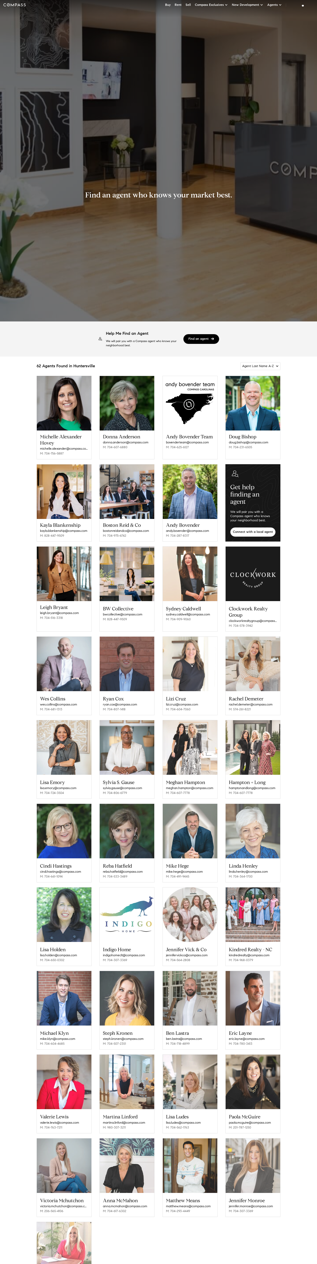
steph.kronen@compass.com (123, 1030)
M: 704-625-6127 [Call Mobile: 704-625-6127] (177, 447)
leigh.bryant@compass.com (59, 613)
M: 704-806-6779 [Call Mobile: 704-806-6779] (115, 789)
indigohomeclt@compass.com (124, 948)
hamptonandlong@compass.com (252, 784)
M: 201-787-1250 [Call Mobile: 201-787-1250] (240, 1117)
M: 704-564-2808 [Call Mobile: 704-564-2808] (178, 953)
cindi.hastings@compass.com (60, 866)
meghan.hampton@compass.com (189, 784)
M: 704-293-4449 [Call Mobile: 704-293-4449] (178, 1200)
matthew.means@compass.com (188, 1195)
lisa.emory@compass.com (58, 784)
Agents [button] (274, 5)
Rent (178, 5)
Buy (168, 5)
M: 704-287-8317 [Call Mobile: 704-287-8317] (177, 536)
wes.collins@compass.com (58, 701)
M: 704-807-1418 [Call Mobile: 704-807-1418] (114, 706)
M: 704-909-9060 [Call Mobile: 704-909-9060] (178, 618)
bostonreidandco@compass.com (126, 531)
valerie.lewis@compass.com (59, 1113)
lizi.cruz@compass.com (182, 701)
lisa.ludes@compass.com (183, 1113)
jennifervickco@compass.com (187, 948)
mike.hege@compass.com (184, 866)
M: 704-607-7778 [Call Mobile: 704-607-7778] (178, 789)
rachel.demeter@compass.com (251, 701)
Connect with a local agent (253, 532)
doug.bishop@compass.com (248, 442)
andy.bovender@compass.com (187, 531)
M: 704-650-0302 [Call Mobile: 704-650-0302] (52, 953)
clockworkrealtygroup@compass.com (253, 619)
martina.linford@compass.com (124, 1113)
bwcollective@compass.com (122, 614)
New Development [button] (247, 5)
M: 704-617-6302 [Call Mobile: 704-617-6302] (114, 1200)
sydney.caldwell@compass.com (188, 613)
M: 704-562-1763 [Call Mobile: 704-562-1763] (177, 1117)
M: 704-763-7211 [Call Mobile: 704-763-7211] (51, 1117)
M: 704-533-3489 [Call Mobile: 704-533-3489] (115, 871)
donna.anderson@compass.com (125, 442)
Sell (188, 5)
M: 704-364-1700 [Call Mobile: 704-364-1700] (241, 871)
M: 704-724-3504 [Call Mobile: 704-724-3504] (52, 789)
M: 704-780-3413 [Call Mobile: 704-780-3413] (240, 1035)
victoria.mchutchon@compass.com (64, 1195)
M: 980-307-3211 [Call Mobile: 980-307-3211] (114, 1117)
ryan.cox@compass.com (120, 701)
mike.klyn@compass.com (57, 1030)
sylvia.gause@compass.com (122, 784)
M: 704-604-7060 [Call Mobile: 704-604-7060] (178, 706)
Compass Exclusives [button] (211, 5)
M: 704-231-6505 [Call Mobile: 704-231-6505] (240, 447)
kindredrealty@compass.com (249, 948)
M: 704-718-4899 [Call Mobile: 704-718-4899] (178, 1035)
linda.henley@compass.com (248, 866)
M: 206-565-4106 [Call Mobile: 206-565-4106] (51, 1200)
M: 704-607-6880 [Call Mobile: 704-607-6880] (115, 447)
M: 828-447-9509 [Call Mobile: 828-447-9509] (52, 536)
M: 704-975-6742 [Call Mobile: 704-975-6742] (114, 536)
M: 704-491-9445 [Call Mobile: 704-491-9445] (177, 871)
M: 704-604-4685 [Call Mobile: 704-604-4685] (52, 1035)
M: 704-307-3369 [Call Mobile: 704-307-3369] (115, 953)
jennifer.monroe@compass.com (251, 1195)
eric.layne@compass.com (247, 1030)
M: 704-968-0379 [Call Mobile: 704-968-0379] (241, 953)
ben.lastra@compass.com (184, 1030)
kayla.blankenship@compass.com (63, 531)
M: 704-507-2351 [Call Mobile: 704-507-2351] (114, 1035)
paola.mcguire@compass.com (250, 1113)
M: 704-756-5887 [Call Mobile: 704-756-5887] (52, 453)
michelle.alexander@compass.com (64, 448)
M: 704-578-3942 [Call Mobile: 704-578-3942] (241, 624)
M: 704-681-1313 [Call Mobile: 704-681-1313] (51, 706)
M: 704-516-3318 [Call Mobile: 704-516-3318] (51, 618)
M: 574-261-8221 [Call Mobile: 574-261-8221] (240, 706)
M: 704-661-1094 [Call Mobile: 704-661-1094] (51, 871)
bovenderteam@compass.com (187, 442)
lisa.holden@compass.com (58, 948)
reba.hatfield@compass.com (123, 866)
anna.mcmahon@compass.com (125, 1195)
